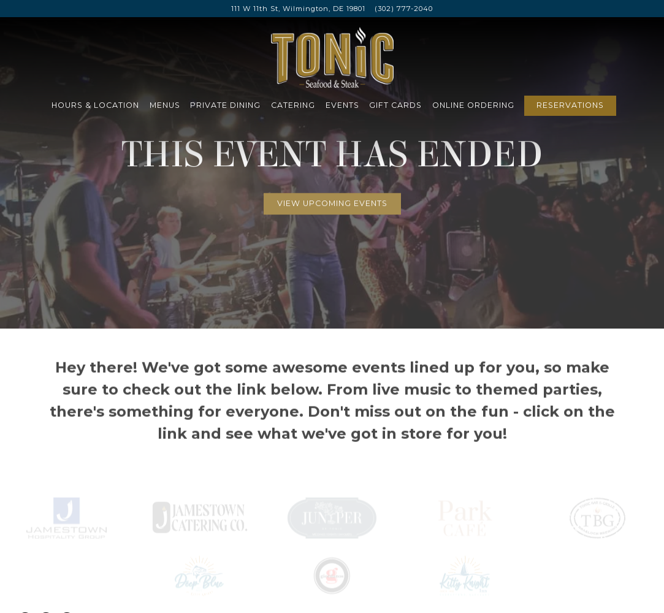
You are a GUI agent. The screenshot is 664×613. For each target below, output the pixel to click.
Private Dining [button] (225, 105)
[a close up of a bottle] (598, 509)
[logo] (199, 509)
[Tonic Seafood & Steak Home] (332, 56)
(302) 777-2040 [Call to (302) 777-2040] (404, 8)
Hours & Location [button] (95, 105)
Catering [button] (293, 105)
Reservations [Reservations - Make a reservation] (570, 105)
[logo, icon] (331, 567)
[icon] (66, 509)
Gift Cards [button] (395, 105)
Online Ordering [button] (473, 105)
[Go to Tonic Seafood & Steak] (298, 9)
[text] (331, 509)
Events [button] (342, 105)
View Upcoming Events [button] (332, 199)
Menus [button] (165, 105)
